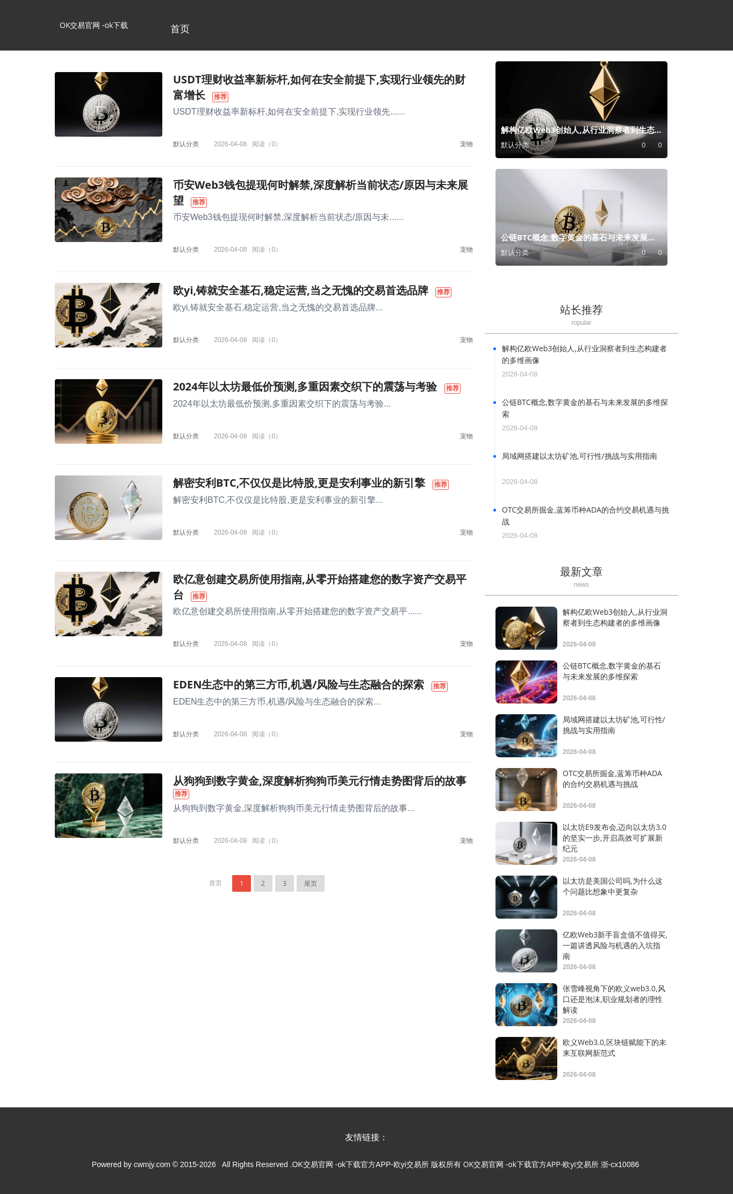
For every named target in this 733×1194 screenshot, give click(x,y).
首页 (180, 28)
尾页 (310, 883)
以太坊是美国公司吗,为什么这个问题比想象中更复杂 (613, 886)
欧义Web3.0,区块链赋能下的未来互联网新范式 (614, 1047)
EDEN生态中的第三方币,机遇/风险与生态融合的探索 (298, 684)
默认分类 (186, 143)
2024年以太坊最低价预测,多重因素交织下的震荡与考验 (305, 386)
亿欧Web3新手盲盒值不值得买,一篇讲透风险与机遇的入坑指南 (615, 945)
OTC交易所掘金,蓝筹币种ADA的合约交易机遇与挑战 (612, 778)
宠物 (466, 143)
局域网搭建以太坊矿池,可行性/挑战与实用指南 (579, 456)
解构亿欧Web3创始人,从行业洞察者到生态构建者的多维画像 (615, 617)
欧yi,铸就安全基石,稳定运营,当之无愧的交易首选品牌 (300, 290)
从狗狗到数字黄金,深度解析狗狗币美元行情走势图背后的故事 (319, 780)
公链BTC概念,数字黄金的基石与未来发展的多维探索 (612, 670)
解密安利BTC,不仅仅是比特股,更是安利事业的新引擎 (299, 482)
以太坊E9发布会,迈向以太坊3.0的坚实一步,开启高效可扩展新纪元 (614, 838)
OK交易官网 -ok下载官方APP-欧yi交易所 (94, 35)
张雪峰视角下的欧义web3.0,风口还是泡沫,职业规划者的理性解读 (614, 999)
